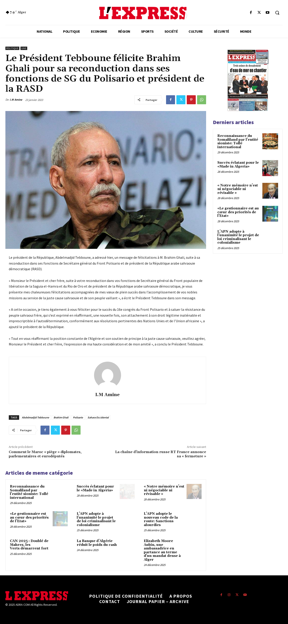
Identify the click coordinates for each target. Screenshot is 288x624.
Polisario (78, 417)
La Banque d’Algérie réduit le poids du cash (97, 543)
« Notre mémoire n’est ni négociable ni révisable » (164, 490)
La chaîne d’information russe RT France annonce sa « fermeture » (160, 454)
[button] (277, 12)
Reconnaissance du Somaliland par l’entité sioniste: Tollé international (29, 492)
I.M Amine (16, 100)
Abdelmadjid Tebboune (35, 417)
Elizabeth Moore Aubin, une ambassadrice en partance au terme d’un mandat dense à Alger (162, 550)
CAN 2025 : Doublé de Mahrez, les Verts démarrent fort (29, 545)
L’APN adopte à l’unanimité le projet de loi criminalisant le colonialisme (96, 519)
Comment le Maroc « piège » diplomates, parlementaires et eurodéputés (45, 454)
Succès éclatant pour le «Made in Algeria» (95, 488)
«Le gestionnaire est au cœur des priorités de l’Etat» (29, 517)
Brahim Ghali (61, 417)
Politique (12, 48)
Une (23, 48)
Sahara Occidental (98, 417)
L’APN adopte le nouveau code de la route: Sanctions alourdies (161, 519)
